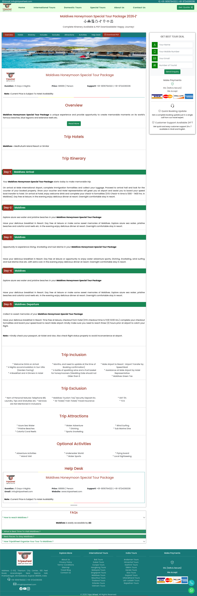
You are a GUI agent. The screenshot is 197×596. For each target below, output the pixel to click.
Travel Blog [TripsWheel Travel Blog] (66, 570)
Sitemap (66, 567)
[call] (191, 583)
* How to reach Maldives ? (15, 517)
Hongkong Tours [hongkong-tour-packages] (98, 567)
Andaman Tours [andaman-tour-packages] (131, 559)
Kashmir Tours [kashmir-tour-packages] (131, 565)
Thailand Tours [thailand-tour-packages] (98, 580)
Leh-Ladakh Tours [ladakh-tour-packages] (131, 580)
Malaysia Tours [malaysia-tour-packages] (98, 570)
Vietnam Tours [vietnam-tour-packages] (98, 586)
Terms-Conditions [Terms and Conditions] (65, 565)
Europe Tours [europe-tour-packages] (98, 565)
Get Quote (186, 7)
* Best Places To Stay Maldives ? (18, 536)
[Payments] (172, 580)
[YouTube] (24, 589)
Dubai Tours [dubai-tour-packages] (98, 562)
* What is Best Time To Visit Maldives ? (21, 531)
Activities (83, 35)
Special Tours (97, 7)
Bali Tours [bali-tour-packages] (98, 559)
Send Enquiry (172, 71)
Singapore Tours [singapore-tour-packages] (98, 572)
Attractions (69, 35)
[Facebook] (21, 589)
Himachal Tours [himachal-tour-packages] (131, 562)
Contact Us (139, 7)
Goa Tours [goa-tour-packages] (131, 572)
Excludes (56, 35)
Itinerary (31, 35)
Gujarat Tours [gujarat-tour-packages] (131, 575)
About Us (119, 7)
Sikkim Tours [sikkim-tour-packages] (131, 567)
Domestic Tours (73, 7)
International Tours (44, 7)
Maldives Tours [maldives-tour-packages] (98, 575)
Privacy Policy (65, 562)
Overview (9, 35)
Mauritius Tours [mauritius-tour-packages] (98, 578)
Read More (74, 123)
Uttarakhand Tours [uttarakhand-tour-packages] (131, 578)
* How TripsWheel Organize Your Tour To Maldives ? (27, 541)
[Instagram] (28, 589)
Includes (43, 35)
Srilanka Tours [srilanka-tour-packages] (98, 583)
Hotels (20, 35)
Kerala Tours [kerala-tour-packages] (131, 570)
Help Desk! (96, 35)
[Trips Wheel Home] (25, 558)
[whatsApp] (191, 590)
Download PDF (111, 34)
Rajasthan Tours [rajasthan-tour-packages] (131, 583)
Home (21, 7)
